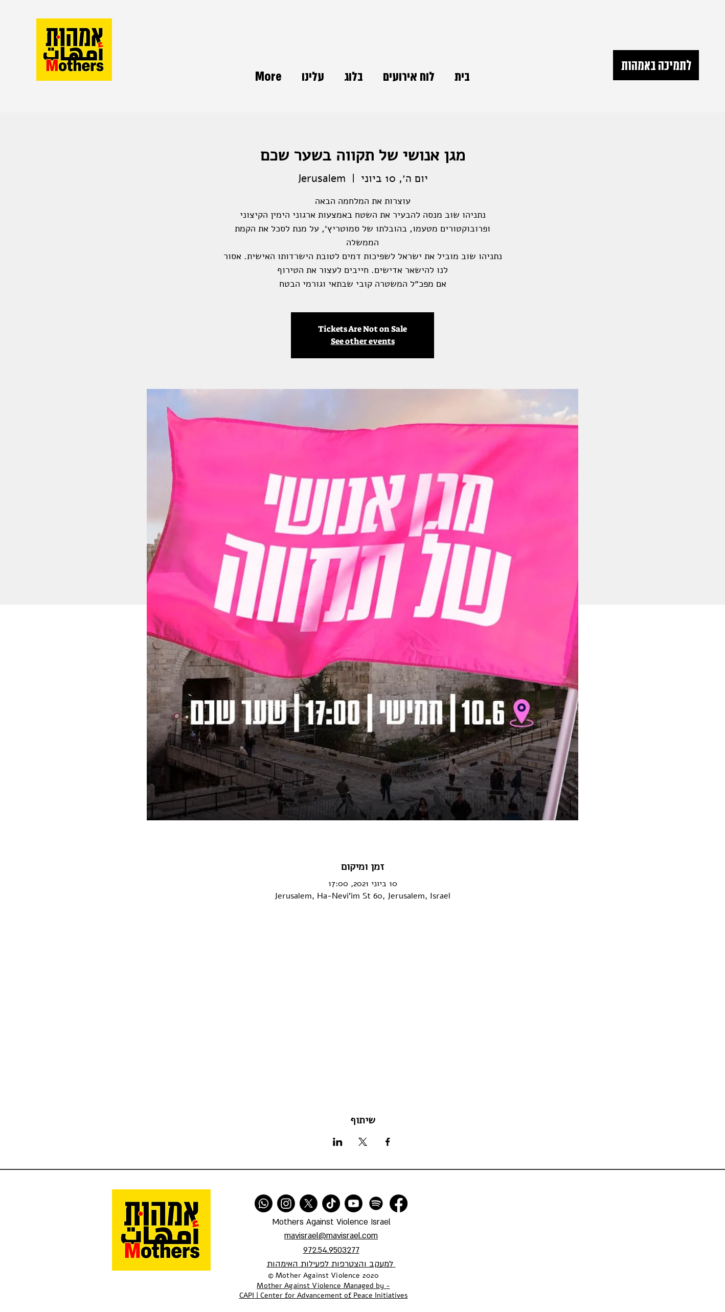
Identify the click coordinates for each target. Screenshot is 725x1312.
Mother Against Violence (299, 1286)
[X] (309, 1203)
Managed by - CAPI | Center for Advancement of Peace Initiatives (323, 1291)
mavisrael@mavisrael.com (331, 1235)
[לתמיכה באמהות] (656, 65)
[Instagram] (286, 1203)
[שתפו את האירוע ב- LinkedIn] (338, 1142)
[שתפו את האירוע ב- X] (363, 1142)
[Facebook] (398, 1203)
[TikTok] (331, 1203)
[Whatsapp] (264, 1203)
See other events (363, 341)
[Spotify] (376, 1203)
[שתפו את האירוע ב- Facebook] (388, 1142)
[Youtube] (353, 1203)
